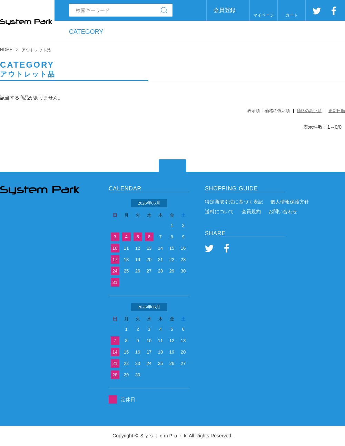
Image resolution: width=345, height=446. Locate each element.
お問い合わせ (282, 211)
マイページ (263, 15)
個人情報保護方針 (289, 202)
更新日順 (336, 110)
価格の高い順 (309, 110)
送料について (219, 211)
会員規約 (251, 211)
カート (291, 15)
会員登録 (225, 10)
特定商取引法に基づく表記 (234, 202)
